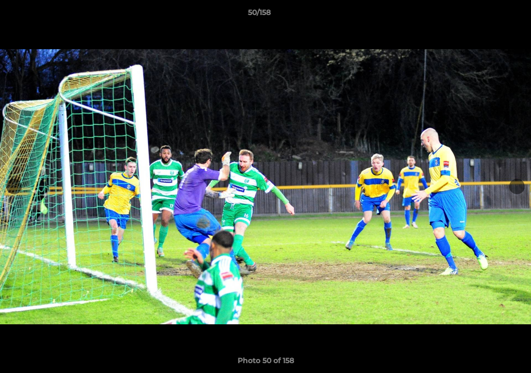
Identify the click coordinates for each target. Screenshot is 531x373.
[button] (487, 15)
